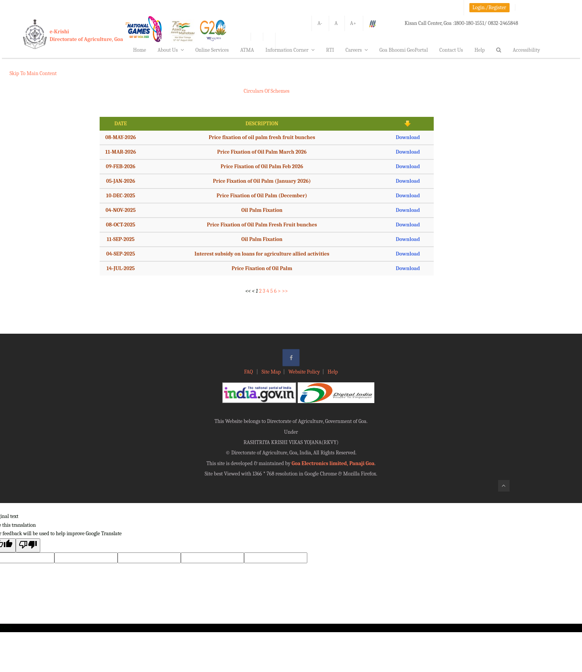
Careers (357, 50)
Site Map (271, 372)
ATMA (247, 50)
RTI (330, 50)
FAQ (249, 372)
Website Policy (304, 372)
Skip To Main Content (33, 73)
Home (139, 50)
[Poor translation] (28, 545)
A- (319, 23)
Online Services (212, 50)
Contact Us (451, 50)
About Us (170, 50)
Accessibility (526, 50)
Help (479, 50)
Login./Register (489, 7)
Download (408, 137)
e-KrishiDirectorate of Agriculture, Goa (86, 35)
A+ (353, 23)
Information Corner (290, 50)
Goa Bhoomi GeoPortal (403, 50)
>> (285, 291)
